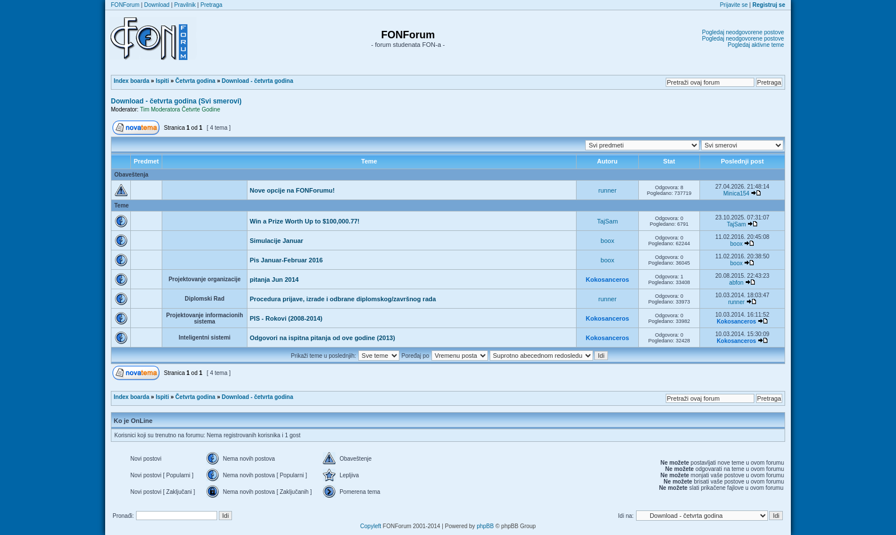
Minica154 (736, 193)
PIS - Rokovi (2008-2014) (286, 318)
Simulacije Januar (276, 240)
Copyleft (370, 526)
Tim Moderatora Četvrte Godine (180, 109)
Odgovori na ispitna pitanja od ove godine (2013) (322, 337)
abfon (736, 283)
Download (156, 5)
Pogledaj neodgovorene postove (743, 32)
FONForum (125, 5)
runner (607, 190)
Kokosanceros (607, 279)
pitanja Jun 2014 (274, 279)
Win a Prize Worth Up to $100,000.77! (304, 221)
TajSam (607, 221)
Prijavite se (734, 5)
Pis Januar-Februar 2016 (286, 260)
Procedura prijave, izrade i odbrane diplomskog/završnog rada (343, 299)
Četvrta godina (195, 81)
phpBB (485, 526)
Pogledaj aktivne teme (756, 45)
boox (607, 240)
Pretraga (211, 5)
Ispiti (162, 81)
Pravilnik (185, 5)
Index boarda (131, 81)
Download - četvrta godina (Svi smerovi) (176, 101)
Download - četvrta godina (257, 81)
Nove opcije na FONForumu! (292, 190)
